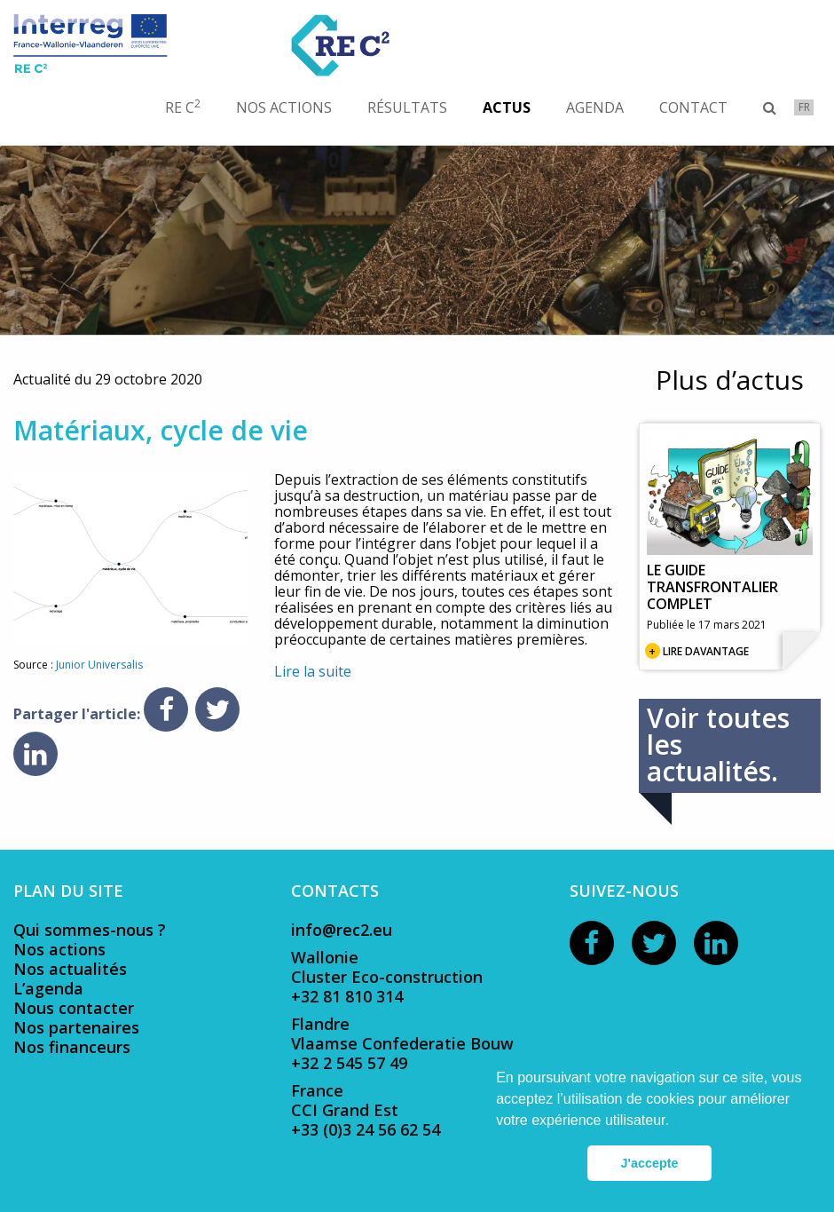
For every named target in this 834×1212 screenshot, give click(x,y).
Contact (693, 107)
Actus (507, 107)
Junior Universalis (99, 664)
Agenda (595, 107)
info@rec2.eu (341, 929)
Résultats (407, 107)
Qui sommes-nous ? (89, 929)
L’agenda (48, 988)
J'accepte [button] (649, 1163)
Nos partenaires (76, 1027)
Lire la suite (312, 671)
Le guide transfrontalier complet (712, 587)
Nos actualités (70, 968)
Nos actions (284, 107)
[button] (675, 1122)
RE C (183, 106)
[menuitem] (191, 107)
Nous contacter (73, 1007)
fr (804, 107)
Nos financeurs (71, 1047)
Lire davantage (706, 651)
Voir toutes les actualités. (718, 744)
